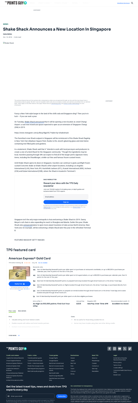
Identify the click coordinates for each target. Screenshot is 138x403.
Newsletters (95, 356)
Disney (72, 359)
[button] (41, 286)
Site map (94, 354)
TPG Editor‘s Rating (15, 248)
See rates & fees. (24, 275)
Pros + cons (12, 296)
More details (22, 296)
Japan (73, 346)
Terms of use (117, 350)
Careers (94, 348)
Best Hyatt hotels (54, 358)
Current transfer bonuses (35, 346)
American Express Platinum (14, 348)
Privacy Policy (77, 192)
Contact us (95, 351)
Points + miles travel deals (35, 348)
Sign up (66, 187)
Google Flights (53, 343)
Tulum (72, 354)
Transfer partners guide (35, 343)
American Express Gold (13, 351)
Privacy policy (117, 348)
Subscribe (61, 381)
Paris (72, 351)
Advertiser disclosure (123, 3)
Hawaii (73, 343)
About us (94, 343)
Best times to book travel (56, 348)
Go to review (42, 248)
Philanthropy (95, 346)
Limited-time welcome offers (14, 365)
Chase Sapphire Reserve (13, 346)
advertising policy (56, 89)
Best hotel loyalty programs (36, 356)
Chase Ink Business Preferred (14, 358)
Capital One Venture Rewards (15, 343)
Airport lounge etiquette (56, 361)
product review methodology (71, 89)
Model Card (117, 360)
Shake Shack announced (34, 107)
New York (73, 348)
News (5, 24)
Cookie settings (118, 353)
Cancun (73, 356)
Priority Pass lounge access (36, 351)
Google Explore (53, 346)
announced (27, 210)
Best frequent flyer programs (36, 354)
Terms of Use (46, 192)
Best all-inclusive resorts (56, 351)
